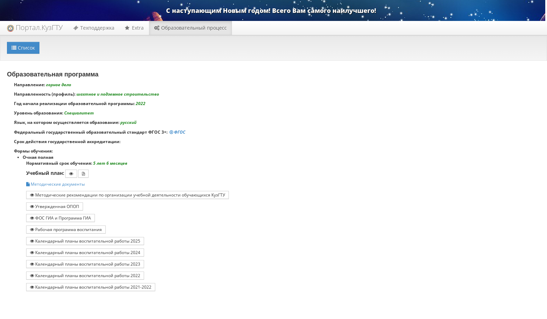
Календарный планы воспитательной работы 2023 (85, 264)
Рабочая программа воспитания (66, 229)
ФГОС (177, 132)
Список (23, 47)
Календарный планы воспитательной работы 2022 (85, 275)
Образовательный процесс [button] (190, 27)
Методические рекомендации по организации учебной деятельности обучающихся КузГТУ (127, 195)
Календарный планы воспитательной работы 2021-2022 (90, 287)
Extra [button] (134, 27)
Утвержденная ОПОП (54, 206)
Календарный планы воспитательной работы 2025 (85, 241)
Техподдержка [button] (93, 27)
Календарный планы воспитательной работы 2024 (85, 252)
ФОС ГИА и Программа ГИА (60, 218)
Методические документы (55, 184)
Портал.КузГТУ (35, 27)
